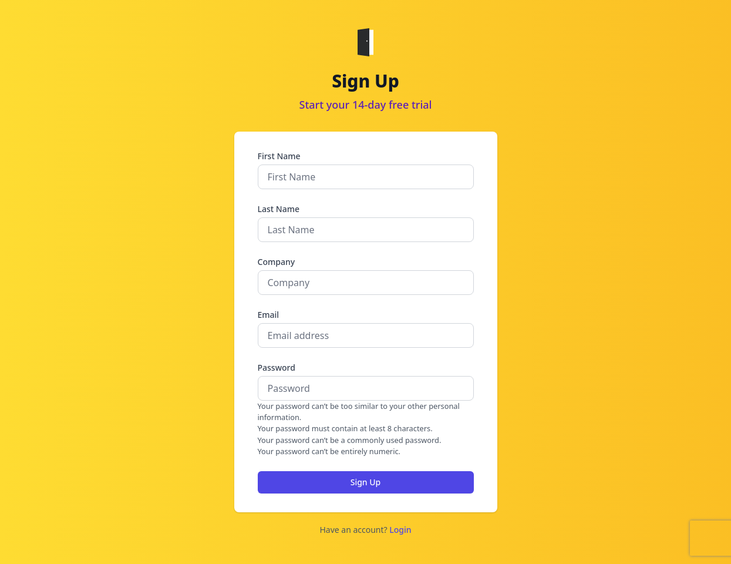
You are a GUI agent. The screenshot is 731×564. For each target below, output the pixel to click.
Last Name (278, 208)
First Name (279, 156)
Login (400, 529)
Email (268, 314)
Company (276, 261)
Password (276, 367)
